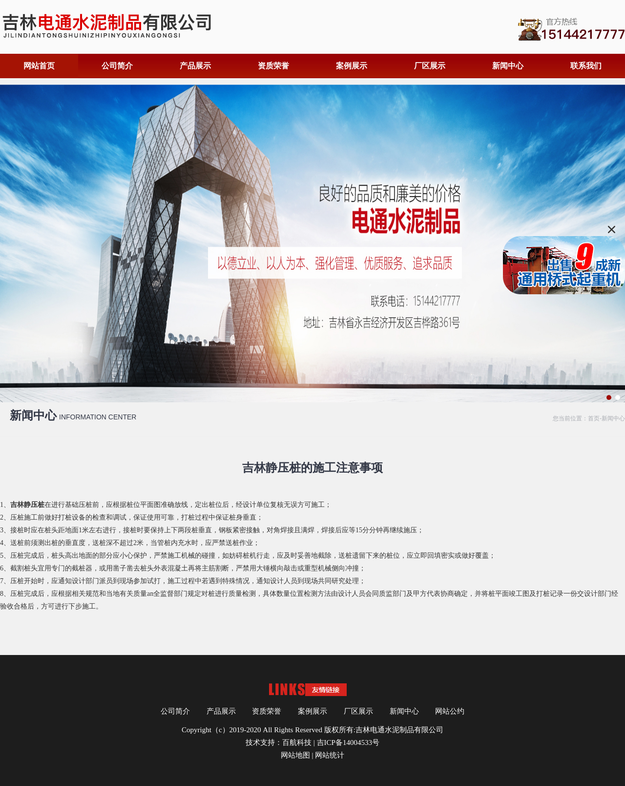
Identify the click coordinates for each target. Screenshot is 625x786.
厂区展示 (429, 66)
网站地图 (295, 755)
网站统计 (329, 755)
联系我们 (586, 66)
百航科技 (297, 742)
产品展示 (195, 66)
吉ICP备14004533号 (348, 742)
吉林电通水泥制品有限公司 (399, 730)
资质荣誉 (273, 66)
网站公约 (449, 711)
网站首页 (39, 66)
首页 (594, 418)
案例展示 (351, 66)
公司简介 (117, 66)
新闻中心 (507, 66)
